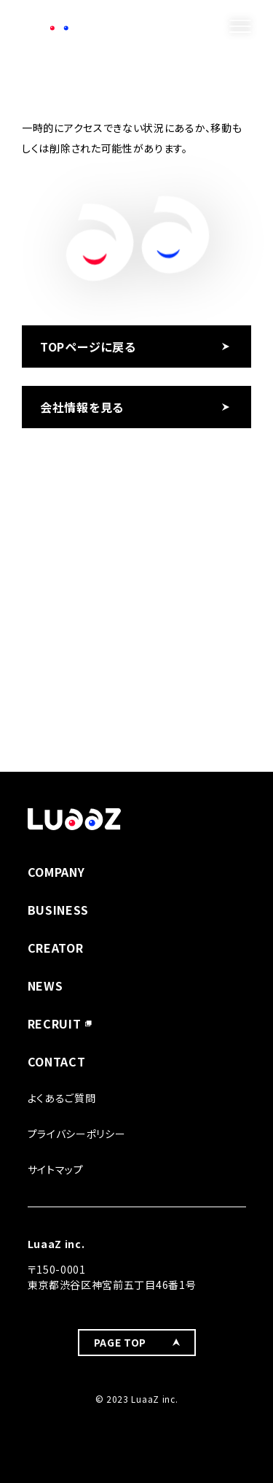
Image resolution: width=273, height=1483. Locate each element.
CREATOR (56, 947)
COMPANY (56, 871)
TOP (31, 56)
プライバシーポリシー (77, 1133)
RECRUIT (55, 1023)
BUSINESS (59, 909)
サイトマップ (56, 1169)
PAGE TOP (120, 1342)
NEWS (45, 985)
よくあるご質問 (62, 1098)
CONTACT (57, 1061)
